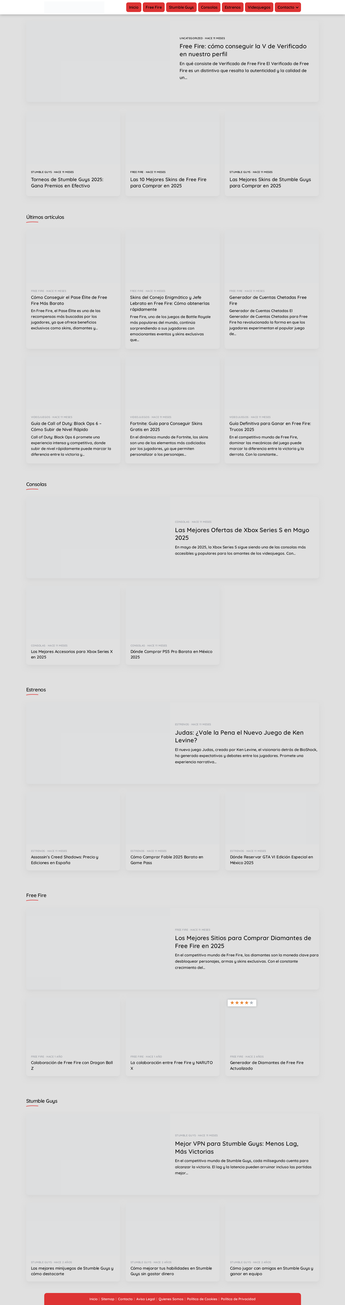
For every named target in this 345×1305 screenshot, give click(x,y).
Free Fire (154, 7)
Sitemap (107, 1299)
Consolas (209, 7)
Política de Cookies (202, 1299)
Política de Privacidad (238, 1299)
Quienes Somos (171, 1299)
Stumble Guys (181, 7)
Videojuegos (259, 7)
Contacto (286, 7)
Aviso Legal (145, 1299)
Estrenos (233, 7)
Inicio (133, 7)
